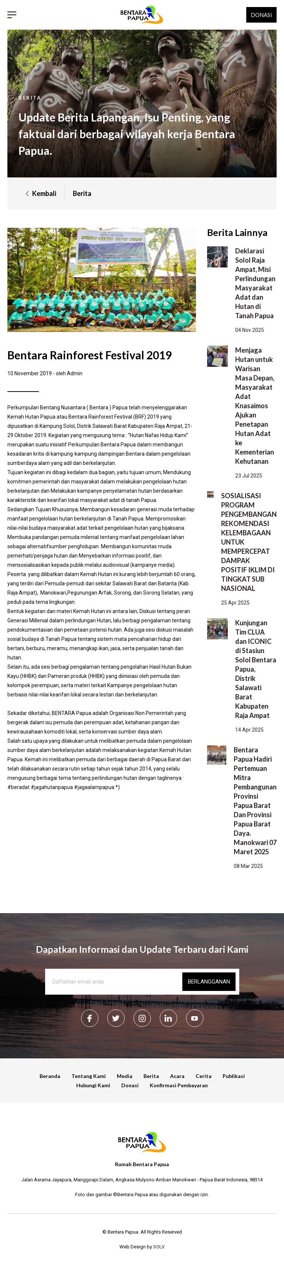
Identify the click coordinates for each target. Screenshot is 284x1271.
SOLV (159, 1247)
